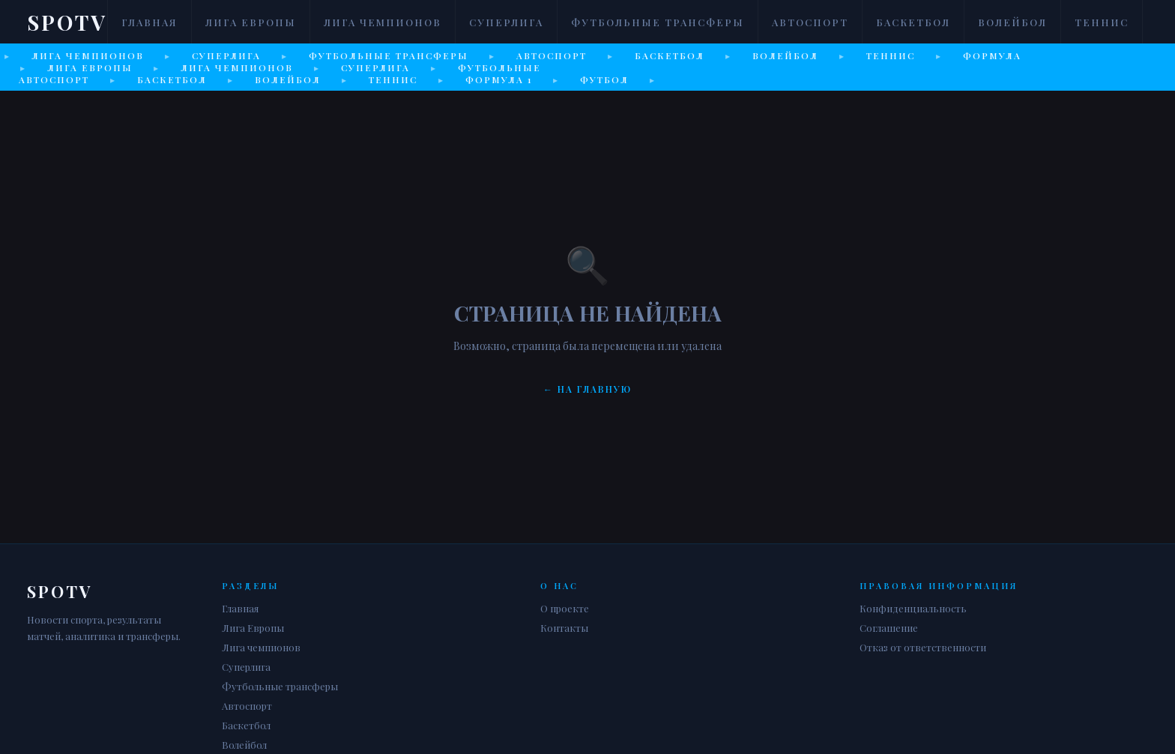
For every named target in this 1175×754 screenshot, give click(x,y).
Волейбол (1012, 22)
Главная (149, 22)
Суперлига (506, 22)
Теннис (1102, 22)
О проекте (564, 608)
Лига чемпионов (382, 22)
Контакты (564, 627)
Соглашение (889, 627)
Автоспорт (810, 22)
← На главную (587, 389)
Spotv (67, 22)
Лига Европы (250, 22)
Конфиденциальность (913, 608)
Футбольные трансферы (657, 22)
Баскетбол (913, 22)
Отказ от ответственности (923, 647)
